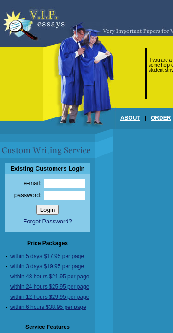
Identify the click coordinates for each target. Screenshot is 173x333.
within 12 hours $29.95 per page (49, 297)
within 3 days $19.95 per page (47, 266)
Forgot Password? (47, 221)
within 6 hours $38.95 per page (48, 307)
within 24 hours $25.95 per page (49, 287)
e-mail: (33, 182)
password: (28, 194)
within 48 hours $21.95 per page (49, 276)
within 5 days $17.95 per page (47, 256)
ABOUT (130, 118)
